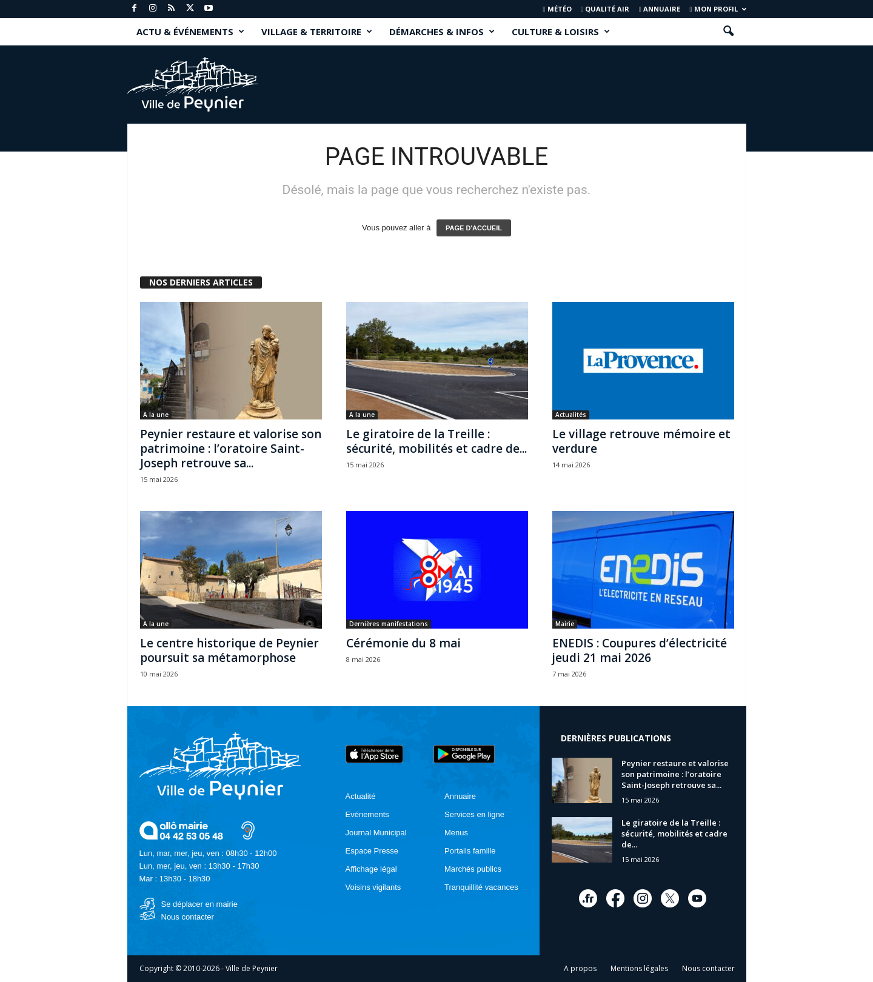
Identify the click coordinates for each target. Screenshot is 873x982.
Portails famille (470, 850)
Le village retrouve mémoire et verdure (641, 441)
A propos (580, 968)
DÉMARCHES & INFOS (442, 31)
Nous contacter (187, 916)
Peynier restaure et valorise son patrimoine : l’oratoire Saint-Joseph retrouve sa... (230, 448)
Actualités (570, 414)
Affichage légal (371, 868)
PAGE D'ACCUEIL (474, 228)
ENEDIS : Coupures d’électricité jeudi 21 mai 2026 (639, 650)
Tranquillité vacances (481, 887)
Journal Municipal (376, 832)
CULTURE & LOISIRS (561, 31)
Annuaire (659, 8)
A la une (156, 414)
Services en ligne (474, 814)
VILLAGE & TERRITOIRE (316, 31)
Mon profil (717, 8)
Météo (557, 8)
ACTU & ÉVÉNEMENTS (190, 31)
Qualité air (605, 8)
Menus (456, 832)
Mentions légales (639, 968)
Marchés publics (472, 868)
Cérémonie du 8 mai (403, 643)
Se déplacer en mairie (199, 904)
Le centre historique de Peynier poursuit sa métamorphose (229, 650)
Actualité (361, 796)
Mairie (564, 624)
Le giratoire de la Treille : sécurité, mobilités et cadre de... (436, 441)
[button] (728, 31)
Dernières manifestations (388, 624)
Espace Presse (372, 850)
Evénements (367, 814)
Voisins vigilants (373, 887)
